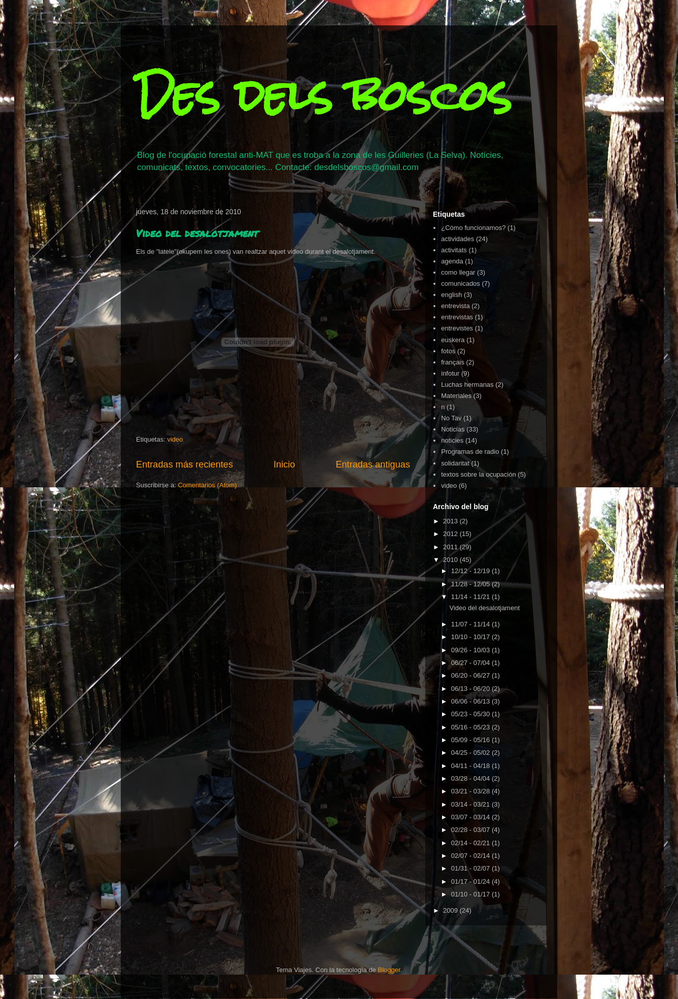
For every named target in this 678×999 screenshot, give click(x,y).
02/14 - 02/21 (471, 843)
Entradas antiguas (372, 464)
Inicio (284, 464)
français (452, 362)
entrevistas (457, 317)
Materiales (456, 395)
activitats (454, 250)
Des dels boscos (324, 95)
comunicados (460, 283)
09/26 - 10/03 (471, 650)
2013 (451, 521)
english (451, 294)
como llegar (458, 272)
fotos (448, 351)
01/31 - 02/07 (471, 868)
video (175, 439)
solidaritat (455, 463)
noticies (452, 440)
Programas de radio (470, 451)
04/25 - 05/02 (471, 752)
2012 (451, 534)
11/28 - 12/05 (471, 584)
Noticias (452, 429)
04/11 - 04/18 (471, 766)
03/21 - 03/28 (471, 791)
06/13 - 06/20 (471, 688)
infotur (450, 373)
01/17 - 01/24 (471, 881)
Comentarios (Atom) (207, 485)
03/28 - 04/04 (471, 778)
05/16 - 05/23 (471, 727)
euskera (452, 340)
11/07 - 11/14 (471, 624)
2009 (451, 910)
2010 (451, 559)
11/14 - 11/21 (471, 597)
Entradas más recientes (184, 464)
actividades (457, 239)
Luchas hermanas (467, 384)
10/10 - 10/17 (471, 637)
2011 (451, 547)
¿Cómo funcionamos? (473, 227)
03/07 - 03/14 (471, 817)
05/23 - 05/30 (471, 714)
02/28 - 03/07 (471, 830)
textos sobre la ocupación (478, 474)
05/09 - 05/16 (471, 740)
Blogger (389, 970)
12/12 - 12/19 (471, 571)
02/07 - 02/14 (471, 855)
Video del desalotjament (197, 233)
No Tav (451, 418)
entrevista (455, 306)
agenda (452, 261)
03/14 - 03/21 (471, 804)
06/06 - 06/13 (471, 701)
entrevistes (457, 328)
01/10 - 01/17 (471, 894)
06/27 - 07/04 (471, 663)
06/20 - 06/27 (471, 675)
